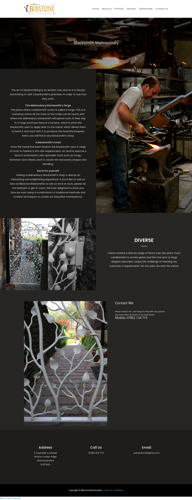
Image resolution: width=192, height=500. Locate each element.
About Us (107, 8)
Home (95, 8)
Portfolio (119, 8)
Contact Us (162, 8)
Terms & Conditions (113, 490)
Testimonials (146, 8)
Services (131, 8)
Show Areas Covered (10, 498)
